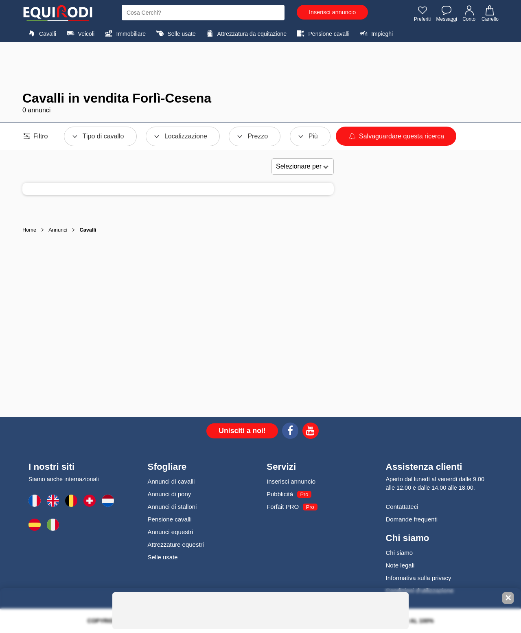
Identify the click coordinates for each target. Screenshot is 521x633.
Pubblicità (280, 494)
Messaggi (446, 13)
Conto (469, 13)
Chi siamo (399, 552)
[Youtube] (310, 432)
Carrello (490, 13)
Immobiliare (124, 33)
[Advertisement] (260, 66)
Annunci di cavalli (171, 481)
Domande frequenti (412, 519)
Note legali (400, 565)
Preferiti (422, 13)
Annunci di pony (169, 494)
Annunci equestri (170, 531)
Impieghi (375, 33)
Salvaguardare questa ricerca (396, 136)
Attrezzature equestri (176, 544)
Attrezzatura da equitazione (245, 33)
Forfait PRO (283, 506)
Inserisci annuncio (332, 12)
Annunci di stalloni (172, 506)
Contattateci (402, 506)
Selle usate (174, 33)
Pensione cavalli (322, 33)
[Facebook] (290, 432)
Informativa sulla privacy (418, 577)
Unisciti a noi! (242, 431)
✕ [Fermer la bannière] (508, 598)
